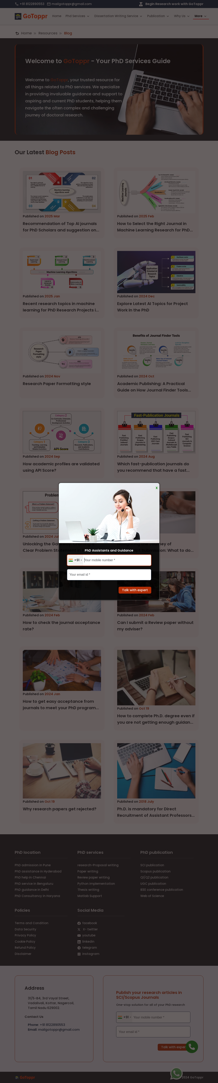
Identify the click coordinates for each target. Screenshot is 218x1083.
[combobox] (75, 560)
